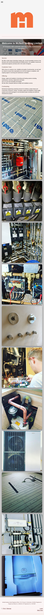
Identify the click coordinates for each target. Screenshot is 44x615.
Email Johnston (22, 51)
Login (41, 608)
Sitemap (9, 608)
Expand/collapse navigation (22, 2)
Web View (40, 610)
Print (3, 608)
